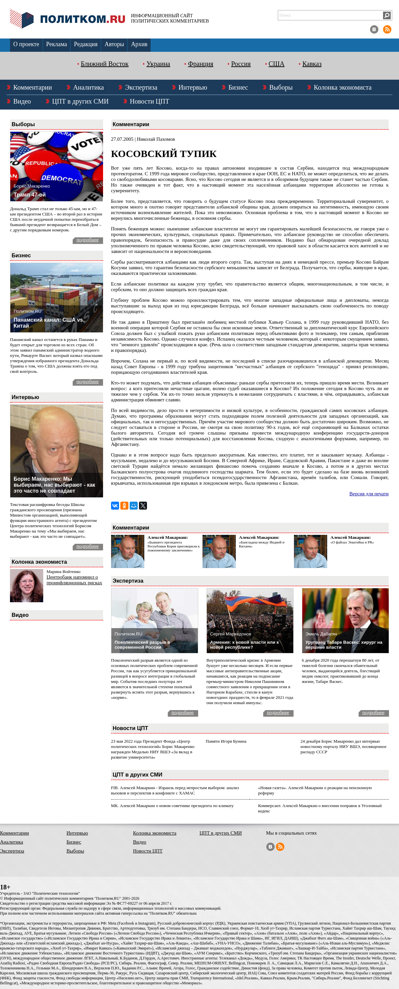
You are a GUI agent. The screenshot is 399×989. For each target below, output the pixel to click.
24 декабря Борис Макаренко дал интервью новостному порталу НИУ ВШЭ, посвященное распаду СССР (343, 746)
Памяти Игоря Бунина (226, 741)
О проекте (26, 44)
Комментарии (32, 87)
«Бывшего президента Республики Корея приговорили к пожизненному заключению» (174, 546)
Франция (200, 63)
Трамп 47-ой (30, 195)
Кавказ (312, 63)
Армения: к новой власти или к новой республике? (244, 645)
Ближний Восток (105, 63)
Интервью (193, 87)
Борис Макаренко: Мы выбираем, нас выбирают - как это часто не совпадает (54, 485)
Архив (139, 44)
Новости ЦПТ (150, 101)
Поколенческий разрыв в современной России (142, 645)
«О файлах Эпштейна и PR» (352, 542)
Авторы (114, 44)
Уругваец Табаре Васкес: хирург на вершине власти (344, 645)
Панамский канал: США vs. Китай (49, 323)
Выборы (281, 87)
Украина (158, 63)
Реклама (56, 44)
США (277, 63)
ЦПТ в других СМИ (80, 101)
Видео (22, 101)
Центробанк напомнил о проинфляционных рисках (74, 579)
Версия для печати (369, 493)
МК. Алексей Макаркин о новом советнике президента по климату (172, 805)
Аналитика (88, 87)
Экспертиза (141, 87)
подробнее (87, 239)
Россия (241, 63)
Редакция (85, 44)
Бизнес (238, 87)
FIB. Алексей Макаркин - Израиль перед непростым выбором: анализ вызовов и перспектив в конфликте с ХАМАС (175, 790)
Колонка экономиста (343, 87)
